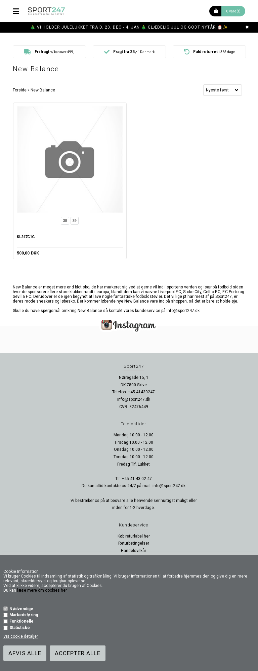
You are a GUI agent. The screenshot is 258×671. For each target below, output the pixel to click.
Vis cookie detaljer (20, 636)
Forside (20, 90)
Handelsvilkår (133, 550)
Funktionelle (21, 621)
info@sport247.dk (133, 399)
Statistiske (19, 627)
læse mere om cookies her (42, 590)
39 (75, 221)
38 (65, 221)
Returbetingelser (133, 543)
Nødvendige (21, 608)
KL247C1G (26, 237)
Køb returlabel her (134, 536)
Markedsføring (23, 615)
